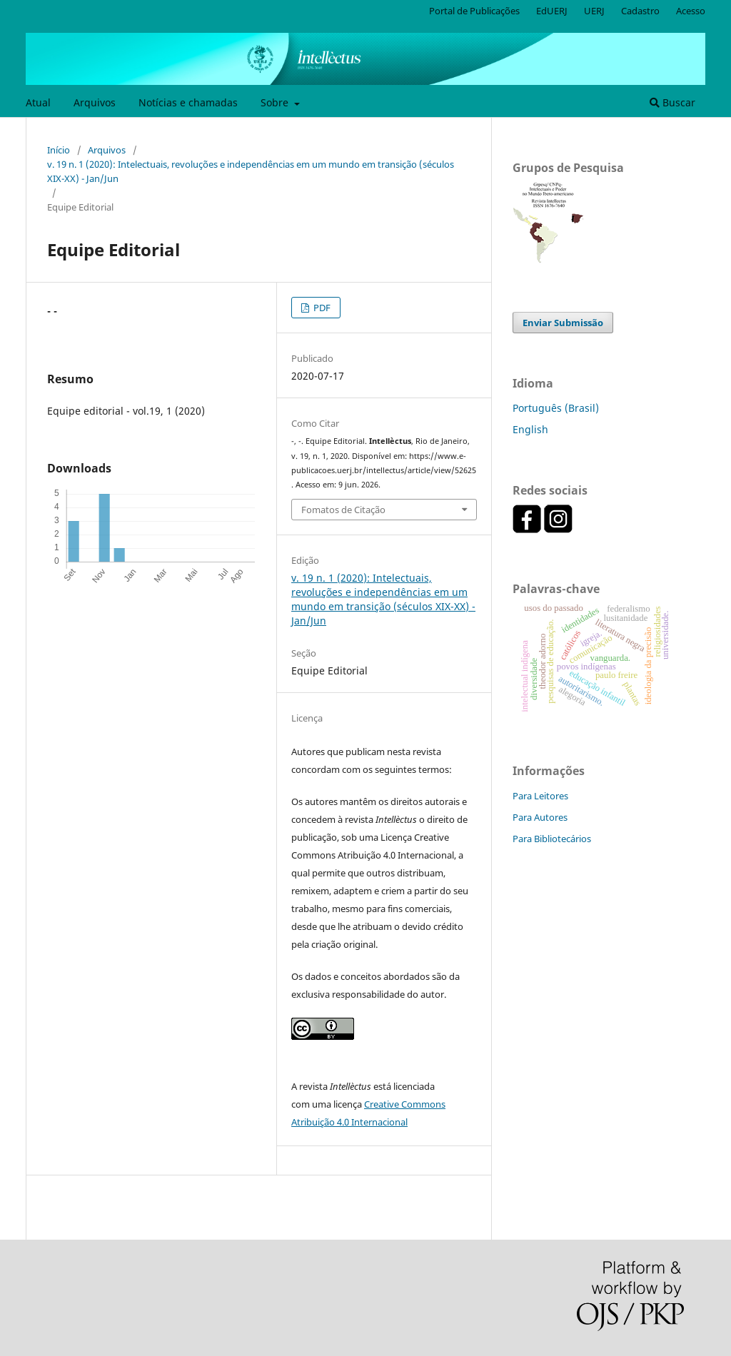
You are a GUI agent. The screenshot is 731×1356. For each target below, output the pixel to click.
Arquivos (95, 102)
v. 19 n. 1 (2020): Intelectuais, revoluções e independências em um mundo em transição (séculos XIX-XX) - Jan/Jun (250, 171)
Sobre (276, 102)
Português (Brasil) (556, 408)
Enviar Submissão (563, 322)
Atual (38, 102)
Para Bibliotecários (552, 838)
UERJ (594, 10)
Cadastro (640, 10)
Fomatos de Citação (343, 509)
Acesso (690, 10)
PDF (321, 307)
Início (58, 149)
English (530, 429)
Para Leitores (540, 795)
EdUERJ (552, 10)
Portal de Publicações (474, 10)
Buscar (672, 102)
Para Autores (540, 817)
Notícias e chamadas (188, 102)
